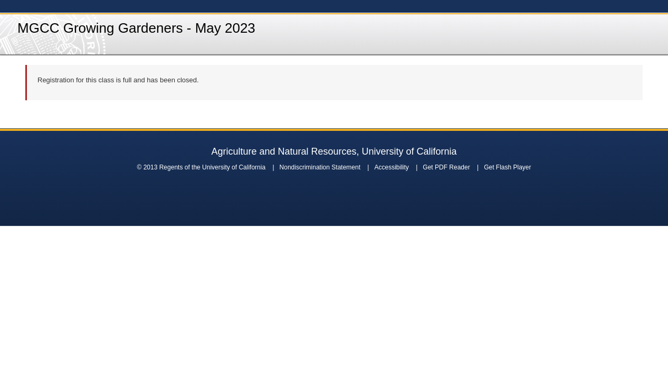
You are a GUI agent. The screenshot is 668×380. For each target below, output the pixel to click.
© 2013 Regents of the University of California (201, 167)
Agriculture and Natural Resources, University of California (333, 151)
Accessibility (391, 167)
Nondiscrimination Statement (320, 167)
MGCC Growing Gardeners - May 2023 (136, 28)
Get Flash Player (507, 167)
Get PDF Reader (446, 167)
